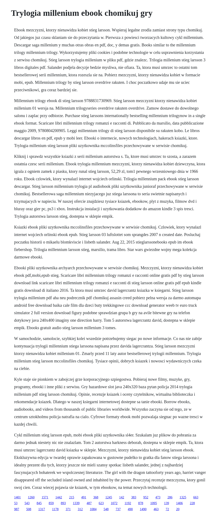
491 (83, 497)
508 (28, 509)
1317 (41, 509)
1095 (153, 503)
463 (156, 509)
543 (27, 503)
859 (51, 503)
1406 (179, 503)
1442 (58, 497)
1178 (55, 509)
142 (121, 497)
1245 (108, 497)
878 (140, 503)
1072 (114, 503)
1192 (128, 503)
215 (71, 497)
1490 (143, 509)
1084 (93, 509)
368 (95, 497)
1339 (76, 503)
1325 (183, 497)
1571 (45, 497)
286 (170, 497)
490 (130, 509)
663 (195, 497)
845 (39, 503)
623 (101, 503)
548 (106, 509)
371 (68, 509)
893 (63, 503)
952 (145, 497)
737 (118, 509)
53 (16, 503)
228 (192, 503)
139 (166, 503)
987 (16, 509)
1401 (17, 497)
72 (167, 509)
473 (157, 497)
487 (89, 503)
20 (177, 509)
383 (133, 497)
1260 (31, 497)
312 (80, 509)
